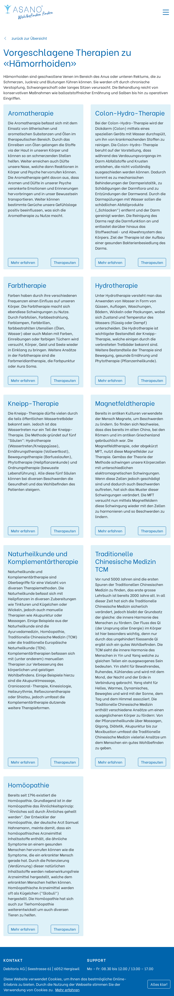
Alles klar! (158, 984)
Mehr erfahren (23, 262)
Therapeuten (65, 262)
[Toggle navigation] (165, 12)
